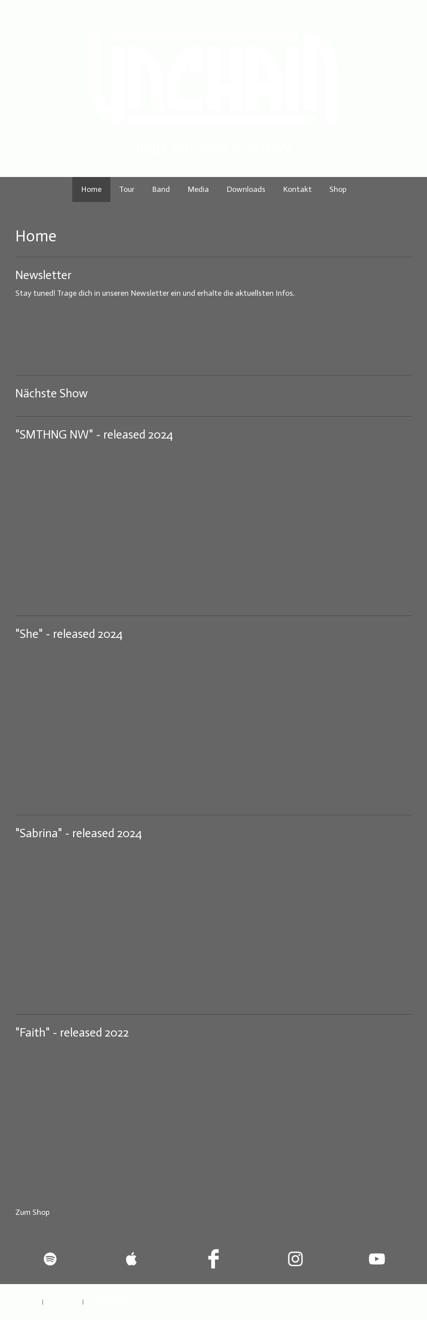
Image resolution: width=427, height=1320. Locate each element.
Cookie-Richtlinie (63, 1302)
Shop (337, 189)
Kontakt (297, 189)
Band (161, 189)
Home (91, 189)
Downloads (245, 189)
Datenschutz (27, 1302)
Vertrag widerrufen (110, 1302)
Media (198, 189)
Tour (126, 189)
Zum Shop (32, 1212)
